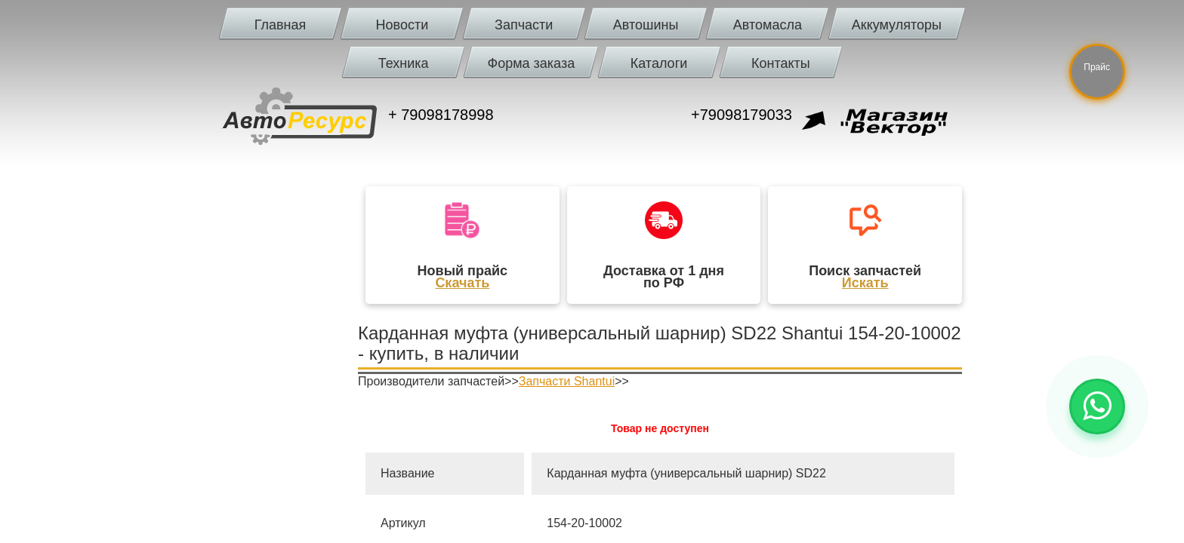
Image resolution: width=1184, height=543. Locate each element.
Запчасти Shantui (567, 381)
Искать (865, 282)
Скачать (462, 282)
